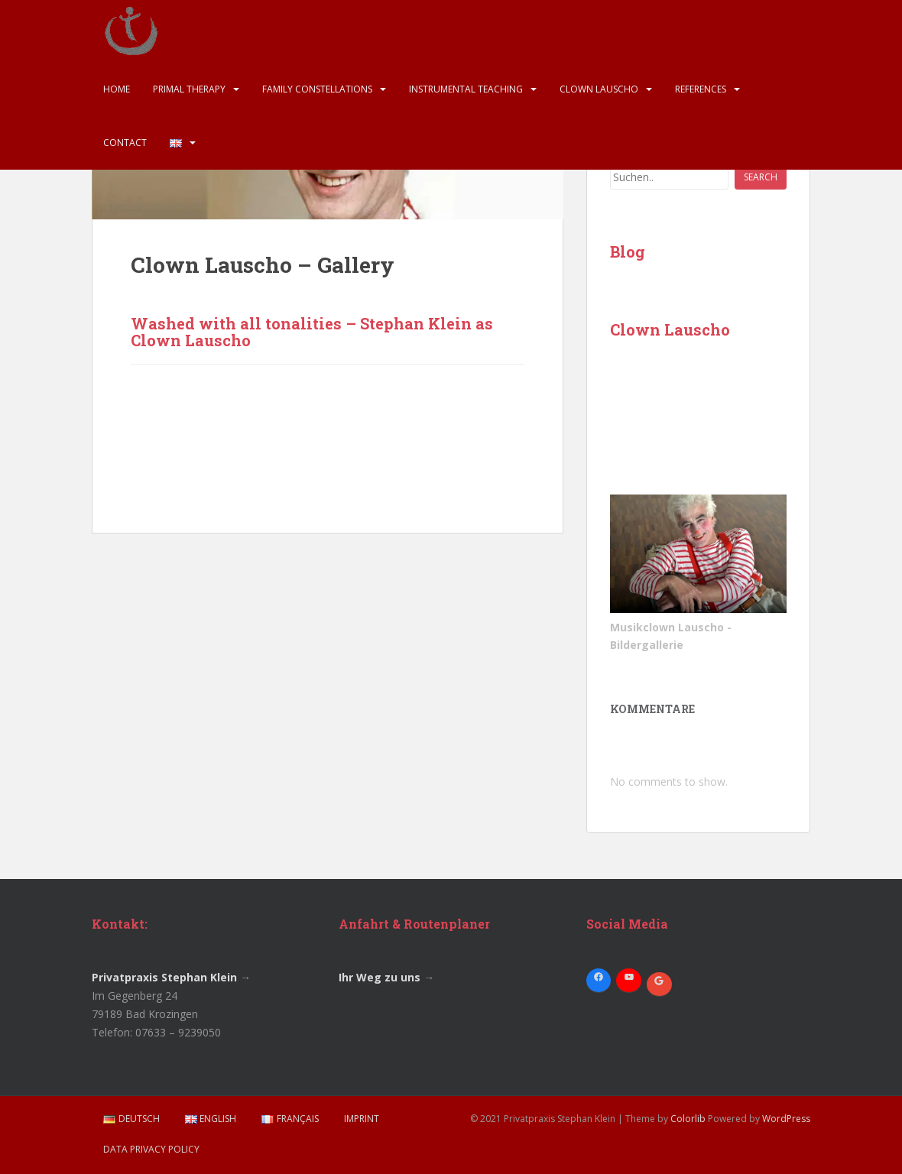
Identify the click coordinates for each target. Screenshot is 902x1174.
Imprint (361, 1118)
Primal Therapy (189, 89)
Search (760, 176)
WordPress (786, 1118)
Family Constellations (317, 89)
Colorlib (688, 1118)
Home (116, 89)
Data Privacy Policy (151, 1149)
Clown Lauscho (599, 89)
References (700, 89)
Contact (125, 142)
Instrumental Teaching (466, 89)
